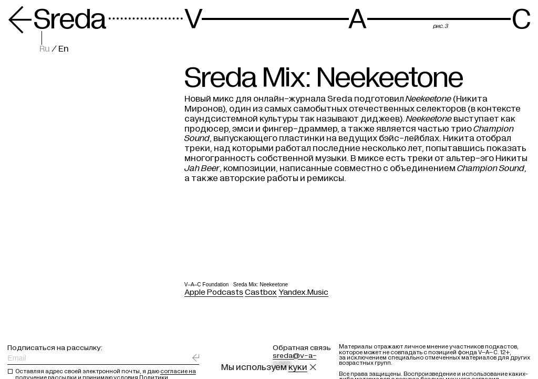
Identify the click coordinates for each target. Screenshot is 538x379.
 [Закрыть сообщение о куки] (313, 367)
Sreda (56, 19)
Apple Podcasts (213, 291)
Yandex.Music (303, 291)
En (63, 49)
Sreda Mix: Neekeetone (260, 284)
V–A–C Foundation (206, 284)
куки (297, 367)
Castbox (261, 291)
